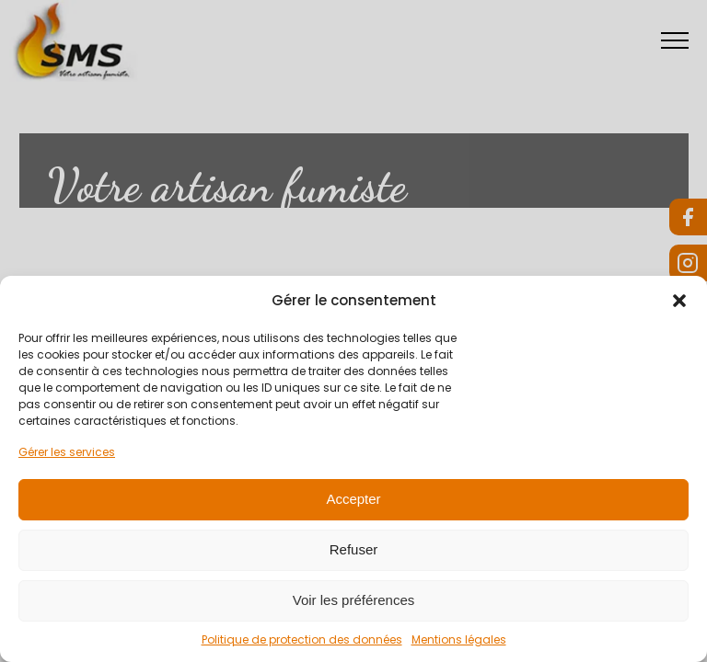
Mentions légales (458, 639)
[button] (679, 300)
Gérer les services (66, 452)
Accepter (353, 499)
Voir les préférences (354, 600)
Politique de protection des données (302, 639)
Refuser (354, 549)
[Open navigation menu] (680, 40)
